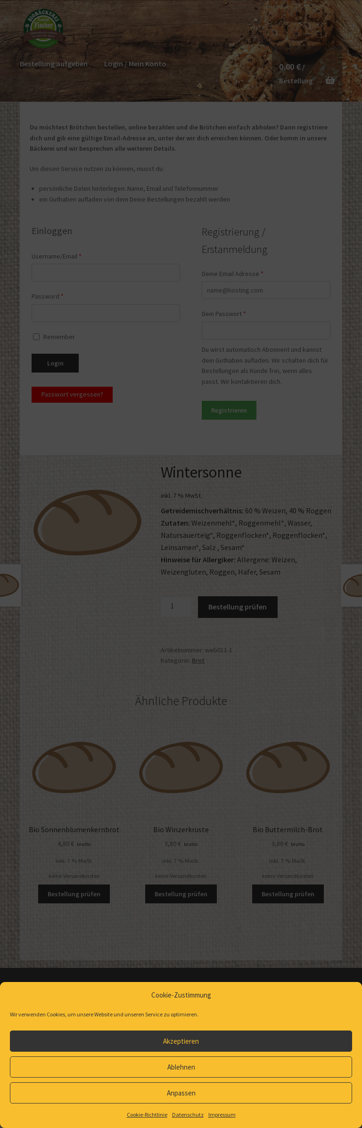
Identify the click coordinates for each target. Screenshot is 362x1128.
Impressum (222, 1114)
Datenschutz (188, 1114)
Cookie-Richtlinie (147, 1114)
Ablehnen (181, 1067)
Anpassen (181, 1092)
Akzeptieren (181, 1041)
